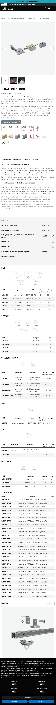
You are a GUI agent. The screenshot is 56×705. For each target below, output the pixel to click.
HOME (3, 19)
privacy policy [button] (13, 663)
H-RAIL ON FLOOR (44, 19)
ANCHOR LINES (31, 19)
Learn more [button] (28, 697)
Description (7, 160)
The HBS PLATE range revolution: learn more (28, 1)
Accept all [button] (41, 701)
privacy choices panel (7, 677)
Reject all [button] (14, 701)
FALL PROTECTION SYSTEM (16, 19)
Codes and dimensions (31, 160)
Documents (17, 160)
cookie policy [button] (13, 666)
